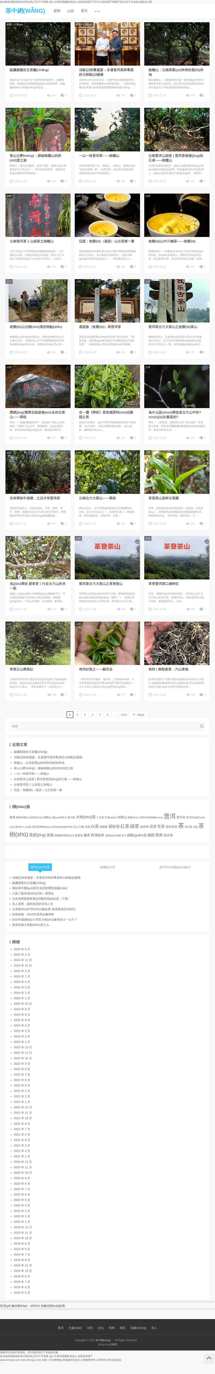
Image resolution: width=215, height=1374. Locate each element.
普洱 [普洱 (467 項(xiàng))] (170, 816)
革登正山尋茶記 (21, 669)
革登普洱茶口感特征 (163, 584)
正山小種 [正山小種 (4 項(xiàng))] (78, 826)
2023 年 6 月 (22, 1014)
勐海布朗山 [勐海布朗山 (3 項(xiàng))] (22, 817)
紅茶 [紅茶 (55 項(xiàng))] (125, 826)
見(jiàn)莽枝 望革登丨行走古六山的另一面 (38, 586)
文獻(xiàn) (75, 1328)
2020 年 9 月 (22, 1178)
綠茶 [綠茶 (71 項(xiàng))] (134, 826)
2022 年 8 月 (22, 1069)
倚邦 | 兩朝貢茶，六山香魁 (168, 669)
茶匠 (123, 1328)
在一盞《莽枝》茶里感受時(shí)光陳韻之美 (106, 415)
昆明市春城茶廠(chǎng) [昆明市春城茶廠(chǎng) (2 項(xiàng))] (151, 817)
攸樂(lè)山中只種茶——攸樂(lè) (171, 241)
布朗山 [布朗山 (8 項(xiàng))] (122, 817)
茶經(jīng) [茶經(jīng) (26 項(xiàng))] (37, 835)
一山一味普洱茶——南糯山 (99, 155)
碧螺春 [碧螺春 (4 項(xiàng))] (104, 826)
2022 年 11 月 (23, 1052)
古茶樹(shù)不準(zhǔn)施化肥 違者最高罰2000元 (44, 909)
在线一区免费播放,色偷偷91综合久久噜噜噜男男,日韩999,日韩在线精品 (81, 1359)
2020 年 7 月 (22, 1189)
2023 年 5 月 (22, 1020)
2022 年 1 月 (22, 1101)
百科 (90, 1328)
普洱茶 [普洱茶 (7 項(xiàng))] (181, 817)
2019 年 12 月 (23, 1227)
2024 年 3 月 (22, 987)
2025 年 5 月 (22, 949)
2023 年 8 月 (22, 1009)
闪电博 (113, 1344)
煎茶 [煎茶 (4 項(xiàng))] (87, 826)
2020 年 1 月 (22, 1221)
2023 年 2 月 (22, 1036)
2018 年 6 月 (22, 1287)
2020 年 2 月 (22, 1216)
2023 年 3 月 (22, 1031)
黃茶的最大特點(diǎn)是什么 (30, 924)
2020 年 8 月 (22, 1183)
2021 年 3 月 (22, 1145)
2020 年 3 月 (22, 1211)
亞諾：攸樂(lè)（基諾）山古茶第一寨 (106, 241)
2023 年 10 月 (23, 1003)
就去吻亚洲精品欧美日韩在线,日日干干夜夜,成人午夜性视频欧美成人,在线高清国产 (46, 1356)
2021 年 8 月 (22, 1123)
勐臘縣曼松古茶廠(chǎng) (29, 70)
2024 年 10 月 (23, 965)
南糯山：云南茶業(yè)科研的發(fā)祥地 (175, 72)
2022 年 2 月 (22, 1096)
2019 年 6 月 (22, 1260)
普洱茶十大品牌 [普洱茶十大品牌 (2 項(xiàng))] (23, 827)
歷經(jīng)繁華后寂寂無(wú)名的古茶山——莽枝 (37, 415)
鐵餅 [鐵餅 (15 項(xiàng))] (151, 835)
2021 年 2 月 (22, 1151)
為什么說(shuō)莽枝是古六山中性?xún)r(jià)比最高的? (174, 415)
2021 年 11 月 (23, 1112)
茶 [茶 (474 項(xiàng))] (181, 825)
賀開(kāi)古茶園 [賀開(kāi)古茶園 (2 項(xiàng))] (113, 835)
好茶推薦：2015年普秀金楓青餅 (33, 914)
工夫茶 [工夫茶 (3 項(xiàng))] (100, 817)
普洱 (84, 11)
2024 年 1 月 (22, 998)
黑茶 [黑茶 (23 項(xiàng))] (159, 835)
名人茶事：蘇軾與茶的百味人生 (32, 904)
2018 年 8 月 (22, 1276)
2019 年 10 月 (23, 1238)
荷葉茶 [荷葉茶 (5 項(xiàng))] (79, 835)
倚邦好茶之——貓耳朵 (96, 669)
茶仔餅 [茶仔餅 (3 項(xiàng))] (188, 826)
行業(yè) (18, 24)
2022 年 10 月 (23, 1058)
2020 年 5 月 (22, 1200)
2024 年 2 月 (22, 992)
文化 (101, 1328)
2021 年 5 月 (22, 1140)
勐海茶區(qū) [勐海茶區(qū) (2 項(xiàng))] (36, 817)
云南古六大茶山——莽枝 (97, 498)
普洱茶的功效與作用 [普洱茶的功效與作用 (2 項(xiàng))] (62, 827)
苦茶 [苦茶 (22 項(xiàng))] (161, 826)
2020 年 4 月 (22, 1205)
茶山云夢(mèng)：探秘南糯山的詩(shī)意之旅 (35, 158)
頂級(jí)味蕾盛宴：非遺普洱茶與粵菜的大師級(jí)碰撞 (106, 72)
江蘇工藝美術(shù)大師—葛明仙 (33, 893)
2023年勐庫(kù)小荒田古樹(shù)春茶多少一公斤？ (44, 919)
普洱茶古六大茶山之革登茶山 (101, 584)
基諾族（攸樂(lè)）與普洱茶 (100, 327)
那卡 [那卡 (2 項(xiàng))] (124, 835)
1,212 (124, 714)
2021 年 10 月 (23, 1118)
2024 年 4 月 (22, 982)
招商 (112, 1328)
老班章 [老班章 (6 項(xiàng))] (144, 826)
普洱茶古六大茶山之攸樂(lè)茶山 (172, 327)
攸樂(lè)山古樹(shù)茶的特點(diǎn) (36, 327)
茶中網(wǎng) (103, 1340)
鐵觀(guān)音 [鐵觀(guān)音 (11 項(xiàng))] (137, 835)
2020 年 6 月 (22, 1194)
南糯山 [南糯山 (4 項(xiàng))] (47, 817)
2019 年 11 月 (23, 1232)
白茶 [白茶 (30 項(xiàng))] (95, 826)
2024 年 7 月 (22, 976)
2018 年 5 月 (22, 1292)
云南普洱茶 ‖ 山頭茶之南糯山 (32, 241)
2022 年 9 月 (22, 1063)
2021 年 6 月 (22, 1134)
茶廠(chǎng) (138, 1328)
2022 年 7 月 (22, 1074)
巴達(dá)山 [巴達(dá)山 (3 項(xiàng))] (111, 817)
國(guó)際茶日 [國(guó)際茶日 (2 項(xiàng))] (59, 817)
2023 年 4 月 (22, 1025)
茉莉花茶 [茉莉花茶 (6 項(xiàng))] (171, 826)
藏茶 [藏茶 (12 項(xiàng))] (87, 835)
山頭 (70, 11)
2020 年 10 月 (23, 1172)
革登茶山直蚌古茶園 (163, 498)
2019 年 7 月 (22, 1254)
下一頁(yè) (138, 714)
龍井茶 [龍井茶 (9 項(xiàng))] (168, 835)
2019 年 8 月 (22, 1249)
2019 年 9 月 (22, 1243)
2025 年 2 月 (22, 954)
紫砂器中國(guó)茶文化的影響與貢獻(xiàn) (40, 888)
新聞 (57, 11)
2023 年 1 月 (22, 1042)
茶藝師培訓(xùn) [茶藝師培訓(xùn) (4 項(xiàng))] (64, 835)
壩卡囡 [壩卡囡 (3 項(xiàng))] (71, 817)
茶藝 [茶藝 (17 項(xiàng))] (50, 835)
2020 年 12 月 (23, 1161)
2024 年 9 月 (22, 971)
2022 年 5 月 (22, 1085)
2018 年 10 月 (23, 1271)
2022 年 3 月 (22, 1091)
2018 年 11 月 (23, 1265)
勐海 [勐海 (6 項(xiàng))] (13, 817)
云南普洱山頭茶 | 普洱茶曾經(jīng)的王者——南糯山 (175, 158)
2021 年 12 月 (23, 1107)
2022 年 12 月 (23, 1047)
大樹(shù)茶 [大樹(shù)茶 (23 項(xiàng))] (86, 817)
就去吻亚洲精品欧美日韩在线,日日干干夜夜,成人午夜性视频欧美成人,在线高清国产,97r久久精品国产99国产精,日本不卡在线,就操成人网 (76, 1)
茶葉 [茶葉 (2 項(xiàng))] (195, 827)
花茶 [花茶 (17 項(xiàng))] (153, 826)
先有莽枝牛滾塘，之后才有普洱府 (35, 498)
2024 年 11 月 (23, 960)
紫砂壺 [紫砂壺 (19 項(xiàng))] (114, 826)
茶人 (154, 1328)
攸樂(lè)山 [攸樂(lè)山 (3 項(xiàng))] (133, 817)
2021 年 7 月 (22, 1129)
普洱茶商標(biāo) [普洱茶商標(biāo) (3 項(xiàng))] (41, 826)
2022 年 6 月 (22, 1080)
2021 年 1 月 (22, 1156)
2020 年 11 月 (23, 1167)
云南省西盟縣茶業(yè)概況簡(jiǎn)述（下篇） (41, 898)
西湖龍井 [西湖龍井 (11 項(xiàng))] (97, 835)
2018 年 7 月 (22, 1281)
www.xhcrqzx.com (10, 1359)
